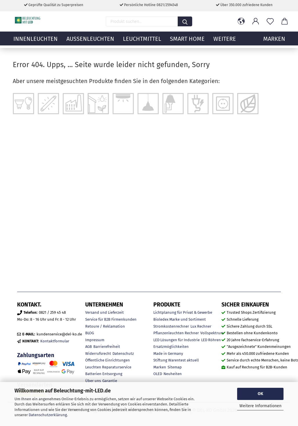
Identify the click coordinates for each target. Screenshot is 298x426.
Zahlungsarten (35, 355)
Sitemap (175, 367)
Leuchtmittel (142, 41)
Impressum (94, 340)
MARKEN (274, 41)
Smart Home (187, 41)
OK (260, 393)
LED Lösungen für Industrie (176, 340)
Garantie (109, 381)
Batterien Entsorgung (103, 374)
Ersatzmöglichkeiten (171, 346)
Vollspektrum (212, 333)
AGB (88, 346)
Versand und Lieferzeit (104, 312)
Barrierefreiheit (106, 346)
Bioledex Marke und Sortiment (179, 319)
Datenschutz (123, 353)
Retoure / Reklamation (105, 326)
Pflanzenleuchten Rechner (176, 333)
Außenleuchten (90, 41)
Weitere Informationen (260, 405)
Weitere (224, 41)
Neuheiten (172, 374)
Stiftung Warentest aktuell (176, 360)
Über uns (93, 381)
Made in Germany (168, 353)
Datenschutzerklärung (48, 415)
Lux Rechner (200, 326)
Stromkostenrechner (171, 326)
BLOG (89, 333)
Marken (159, 367)
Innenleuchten (35, 41)
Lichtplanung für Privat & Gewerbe (182, 312)
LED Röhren (211, 340)
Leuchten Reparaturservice (108, 367)
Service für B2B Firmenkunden (111, 319)
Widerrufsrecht (98, 353)
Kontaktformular (54, 341)
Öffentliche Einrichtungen (107, 360)
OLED (157, 374)
